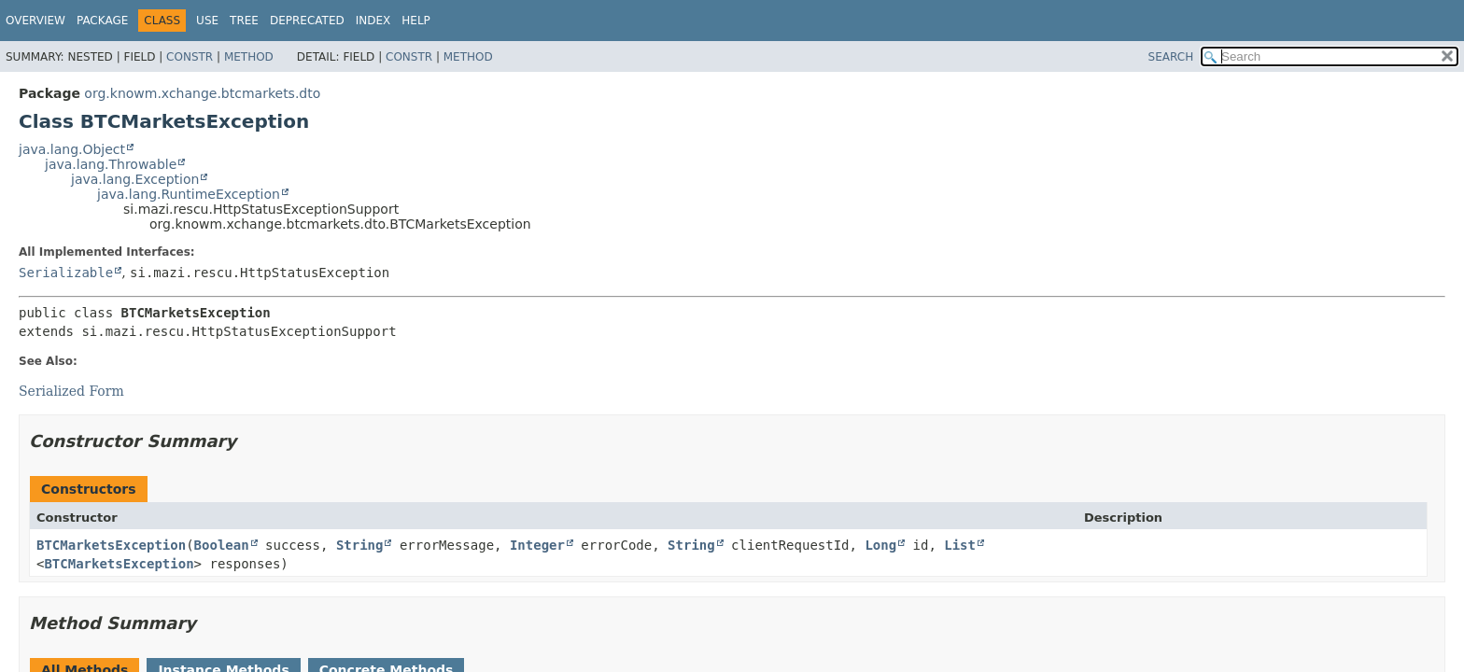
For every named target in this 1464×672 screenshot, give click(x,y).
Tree (244, 20)
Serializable (66, 272)
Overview (35, 20)
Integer (537, 545)
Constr (189, 56)
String (360, 545)
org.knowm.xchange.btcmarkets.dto (202, 93)
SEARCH (1171, 56)
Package (102, 20)
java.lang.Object (72, 149)
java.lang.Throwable (110, 164)
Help (415, 20)
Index (373, 20)
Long (880, 545)
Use (207, 20)
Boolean (221, 545)
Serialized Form (71, 391)
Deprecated (307, 20)
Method (249, 56)
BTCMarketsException (111, 545)
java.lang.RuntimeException (188, 194)
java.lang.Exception (135, 179)
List (960, 545)
